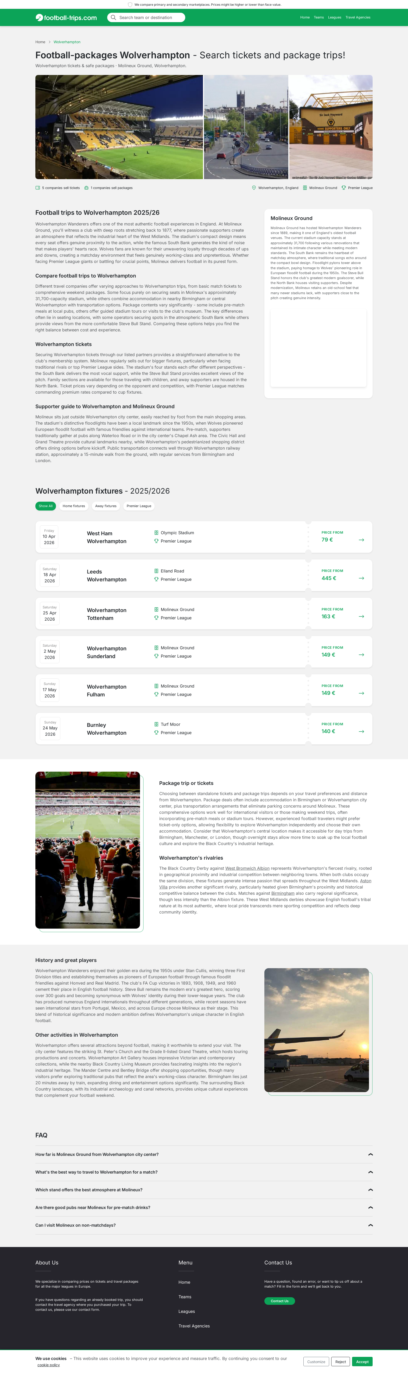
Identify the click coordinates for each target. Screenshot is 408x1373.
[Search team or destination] (150, 17)
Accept (362, 1361)
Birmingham (283, 893)
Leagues (334, 17)
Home (305, 17)
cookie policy (48, 1365)
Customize (316, 1361)
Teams (319, 17)
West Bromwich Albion (247, 868)
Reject (340, 1361)
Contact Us (280, 1301)
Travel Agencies (358, 17)
